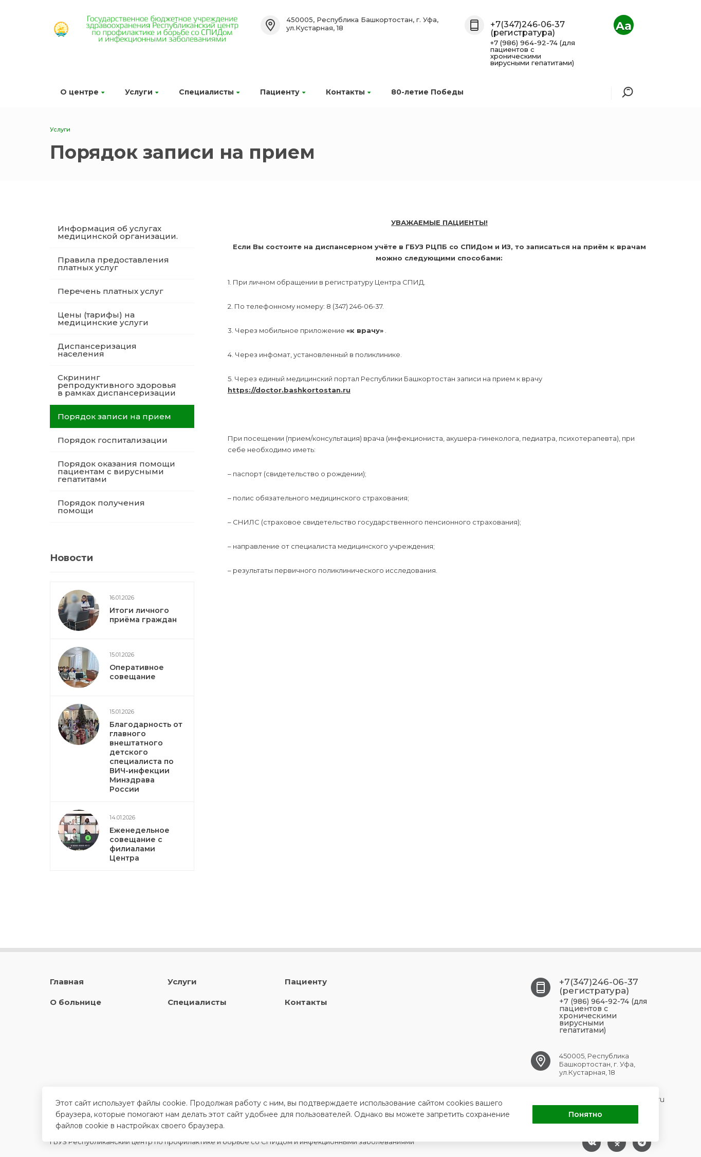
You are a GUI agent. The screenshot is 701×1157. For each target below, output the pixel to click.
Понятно (585, 1114)
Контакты (348, 92)
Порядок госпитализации (113, 440)
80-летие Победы (427, 92)
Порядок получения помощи (101, 506)
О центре (82, 92)
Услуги (141, 92)
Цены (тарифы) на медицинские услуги (103, 318)
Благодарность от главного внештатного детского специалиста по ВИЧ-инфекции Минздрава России (145, 757)
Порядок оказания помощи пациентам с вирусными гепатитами (116, 471)
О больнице (75, 1002)
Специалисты (209, 92)
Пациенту (282, 92)
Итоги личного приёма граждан (143, 615)
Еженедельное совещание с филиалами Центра (139, 844)
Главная (67, 981)
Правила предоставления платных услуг (113, 263)
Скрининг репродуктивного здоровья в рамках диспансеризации (117, 385)
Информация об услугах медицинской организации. (118, 232)
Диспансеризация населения (97, 350)
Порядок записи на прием (114, 416)
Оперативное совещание (136, 672)
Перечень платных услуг (110, 291)
